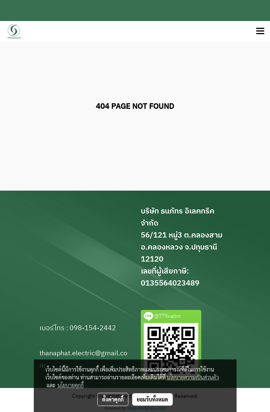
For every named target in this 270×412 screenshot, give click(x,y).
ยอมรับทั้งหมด (152, 399)
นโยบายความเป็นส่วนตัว (193, 377)
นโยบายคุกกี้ (70, 385)
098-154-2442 (92, 328)
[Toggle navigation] (260, 31)
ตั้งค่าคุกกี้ (113, 399)
